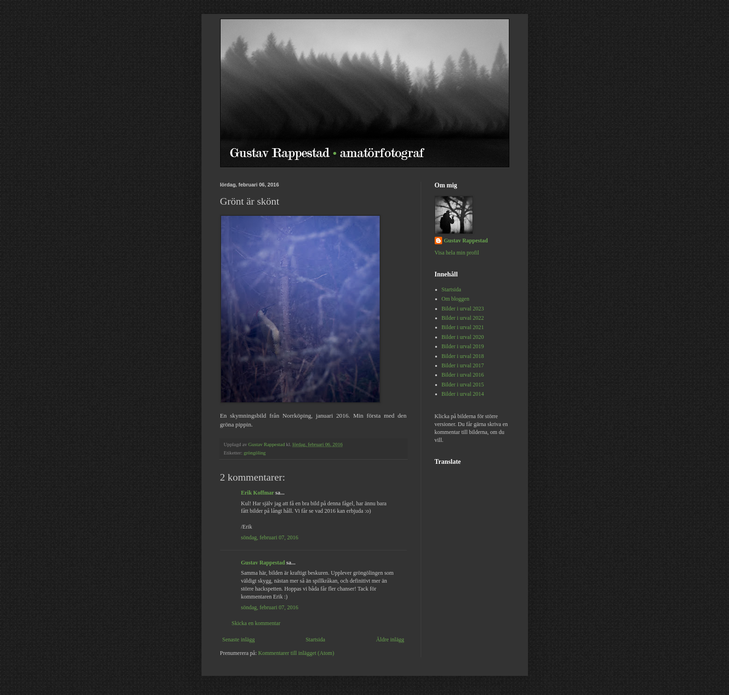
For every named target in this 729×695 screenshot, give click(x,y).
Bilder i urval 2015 (463, 384)
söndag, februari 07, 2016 (270, 537)
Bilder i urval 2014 (463, 394)
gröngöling (254, 452)
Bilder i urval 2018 (463, 356)
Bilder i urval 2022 (463, 318)
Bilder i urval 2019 (463, 346)
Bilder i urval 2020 (463, 337)
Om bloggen (456, 299)
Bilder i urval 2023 (463, 308)
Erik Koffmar (257, 492)
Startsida (315, 639)
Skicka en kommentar (256, 623)
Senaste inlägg (238, 639)
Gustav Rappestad (263, 562)
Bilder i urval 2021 (463, 327)
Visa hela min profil (457, 252)
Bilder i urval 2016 (463, 375)
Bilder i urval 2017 (463, 365)
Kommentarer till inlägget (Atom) (296, 653)
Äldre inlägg (390, 639)
